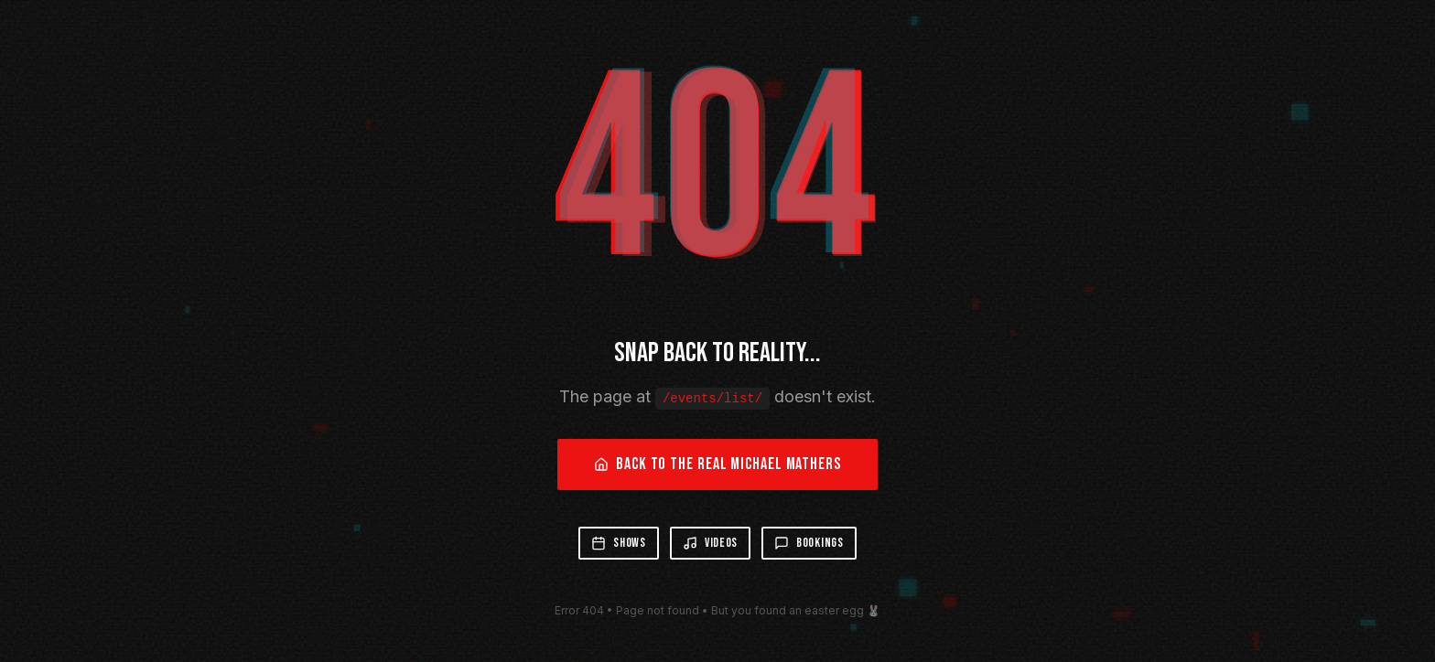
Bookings (809, 542)
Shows (618, 542)
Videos (710, 542)
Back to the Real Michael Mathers (717, 464)
